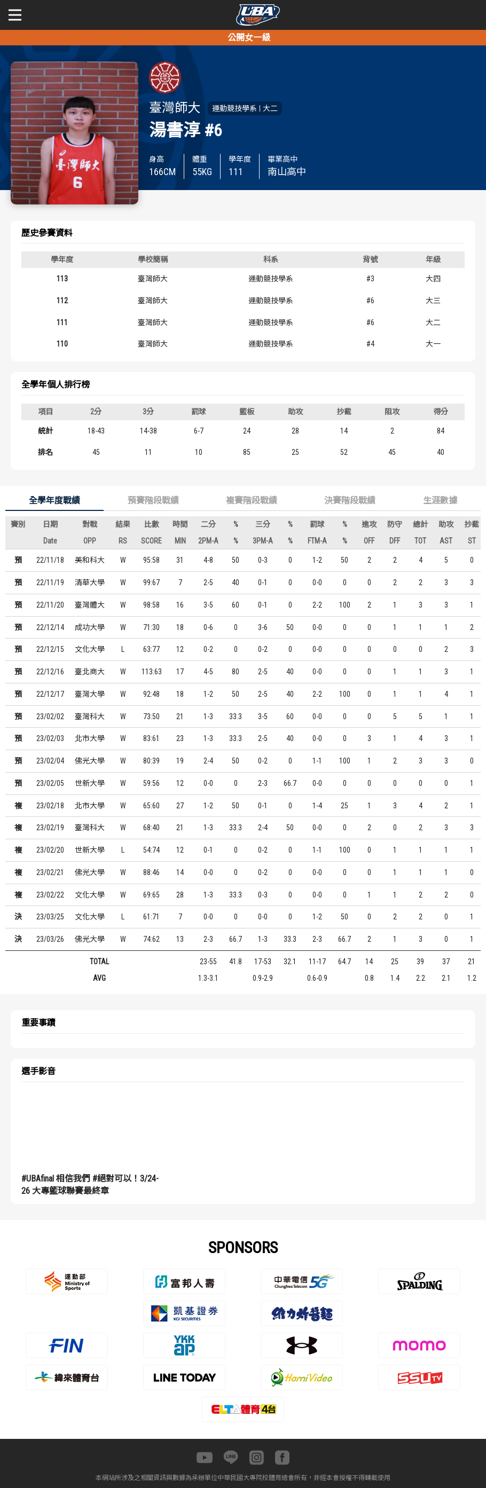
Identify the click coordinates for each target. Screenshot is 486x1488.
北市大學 (90, 738)
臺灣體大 (90, 605)
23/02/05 (50, 783)
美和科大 (90, 560)
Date (50, 541)
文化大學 (90, 649)
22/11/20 (50, 605)
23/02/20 (50, 850)
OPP (89, 541)
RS (123, 541)
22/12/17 (50, 694)
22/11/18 (50, 560)
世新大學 (90, 783)
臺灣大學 (90, 694)
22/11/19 (50, 582)
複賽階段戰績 (251, 500)
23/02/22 (50, 895)
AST (446, 541)
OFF (369, 541)
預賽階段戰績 (153, 500)
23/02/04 (50, 761)
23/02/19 (50, 827)
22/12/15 (50, 649)
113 (62, 278)
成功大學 (90, 627)
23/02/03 (50, 738)
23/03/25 (50, 916)
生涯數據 (440, 500)
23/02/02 (50, 716)
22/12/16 (50, 671)
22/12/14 (50, 627)
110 (62, 344)
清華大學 (90, 582)
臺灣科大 (90, 716)
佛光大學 (90, 761)
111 (62, 322)
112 (62, 300)
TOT (420, 541)
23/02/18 (50, 805)
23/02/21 (50, 872)
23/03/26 (50, 939)
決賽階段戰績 (349, 500)
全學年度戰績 (54, 500)
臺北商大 (90, 671)
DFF (394, 541)
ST (472, 541)
